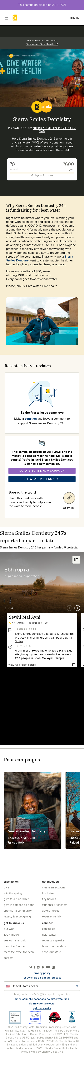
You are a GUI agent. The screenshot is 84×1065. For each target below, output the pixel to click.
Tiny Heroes (49, 899)
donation (31, 418)
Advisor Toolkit (51, 911)
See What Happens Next (42, 479)
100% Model (11, 935)
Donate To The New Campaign (42, 471)
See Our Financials (15, 940)
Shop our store (51, 952)
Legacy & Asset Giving (17, 916)
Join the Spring (13, 893)
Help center (49, 935)
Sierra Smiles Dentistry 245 (54, 129)
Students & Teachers (54, 905)
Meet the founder (15, 946)
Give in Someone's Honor (20, 905)
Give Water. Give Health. (42, 44)
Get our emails (42, 1008)
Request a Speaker (53, 940)
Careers (8, 958)
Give (6, 887)
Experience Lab (51, 916)
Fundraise (48, 893)
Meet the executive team (19, 952)
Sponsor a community (18, 911)
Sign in (74, 18)
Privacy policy (42, 973)
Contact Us (48, 929)
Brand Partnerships (54, 946)
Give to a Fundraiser (16, 899)
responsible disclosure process (42, 978)
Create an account (53, 887)
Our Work (10, 929)
